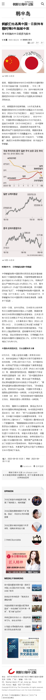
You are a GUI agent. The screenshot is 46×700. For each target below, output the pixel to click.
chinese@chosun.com (16, 690)
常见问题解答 (15, 695)
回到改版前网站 (8, 697)
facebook (25, 466)
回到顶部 (38, 466)
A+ (37, 42)
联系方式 (25, 695)
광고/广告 (33, 695)
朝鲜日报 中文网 (23, 3)
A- (42, 42)
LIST (31, 42)
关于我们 (5, 695)
